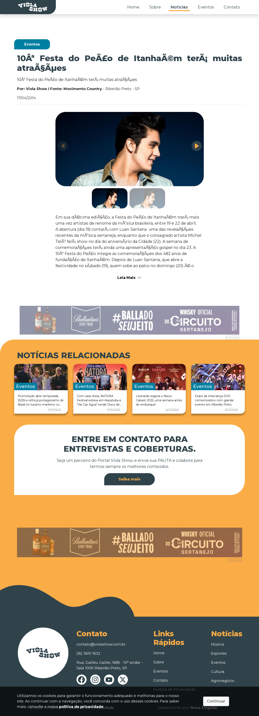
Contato (232, 7)
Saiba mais (129, 479)
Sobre (155, 7)
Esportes (219, 653)
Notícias (179, 7)
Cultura (217, 671)
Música (217, 644)
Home (133, 7)
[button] (197, 146)
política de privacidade (81, 706)
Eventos (206, 7)
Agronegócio (222, 681)
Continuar (216, 701)
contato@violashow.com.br (100, 644)
